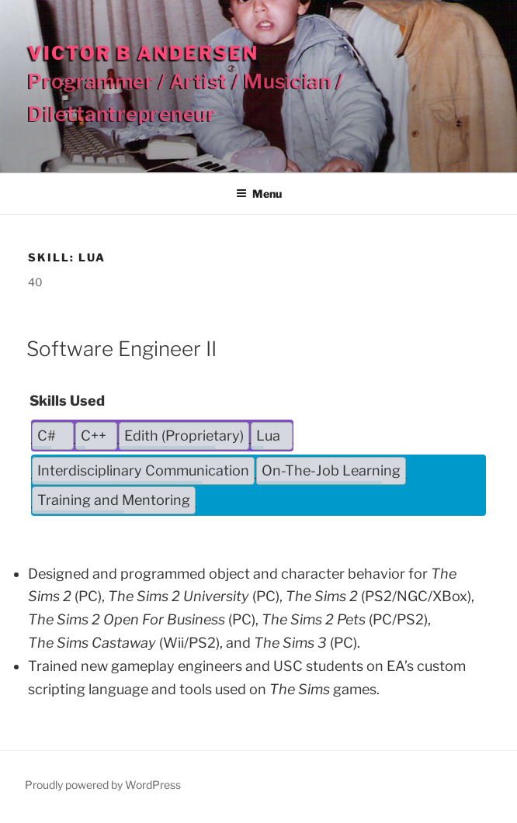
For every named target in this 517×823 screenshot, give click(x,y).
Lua (268, 435)
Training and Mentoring (113, 500)
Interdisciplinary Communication (143, 470)
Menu (259, 193)
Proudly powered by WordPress (103, 784)
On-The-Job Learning (331, 470)
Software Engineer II (121, 349)
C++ (93, 435)
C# (46, 435)
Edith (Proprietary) (184, 435)
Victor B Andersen (143, 53)
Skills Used (67, 400)
